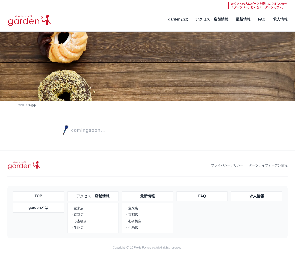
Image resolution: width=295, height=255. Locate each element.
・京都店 (77, 214)
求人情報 (280, 19)
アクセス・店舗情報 (211, 19)
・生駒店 (77, 227)
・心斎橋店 (79, 221)
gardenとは (178, 19)
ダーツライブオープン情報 (268, 165)
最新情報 (243, 19)
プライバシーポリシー (227, 165)
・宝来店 (77, 208)
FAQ (262, 19)
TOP (21, 105)
